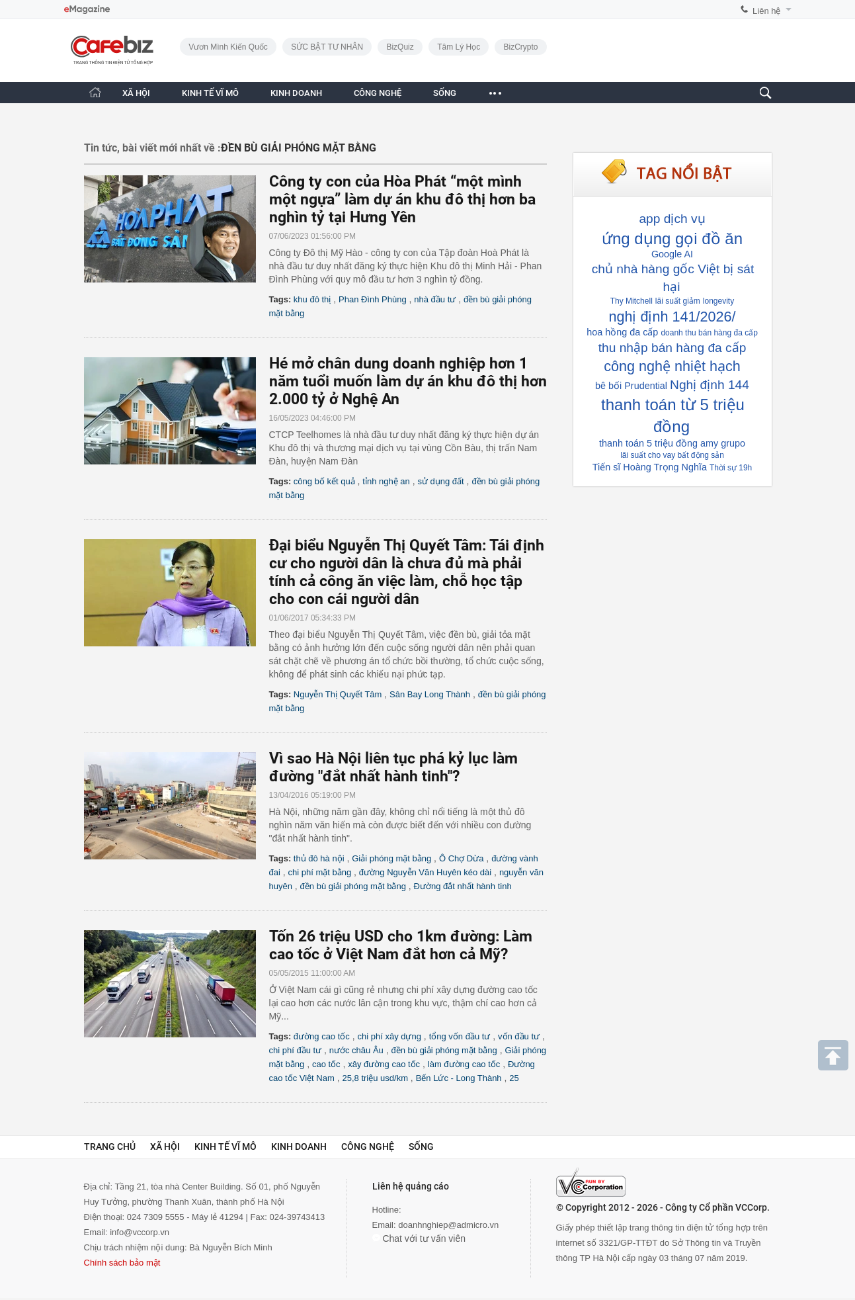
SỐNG (444, 93)
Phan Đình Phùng (373, 299)
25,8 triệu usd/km (375, 1078)
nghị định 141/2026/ (671, 316)
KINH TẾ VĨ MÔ (210, 93)
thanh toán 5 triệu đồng (648, 443)
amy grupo (722, 443)
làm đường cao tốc (464, 1064)
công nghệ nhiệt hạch (672, 366)
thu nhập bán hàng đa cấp (672, 348)
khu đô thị (312, 299)
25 (513, 1078)
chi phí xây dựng (389, 1036)
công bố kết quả (324, 481)
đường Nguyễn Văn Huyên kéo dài (425, 872)
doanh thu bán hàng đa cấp (709, 332)
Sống (421, 1146)
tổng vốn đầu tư (460, 1036)
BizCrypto (520, 47)
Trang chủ (110, 1146)
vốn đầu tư (519, 1036)
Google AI (672, 254)
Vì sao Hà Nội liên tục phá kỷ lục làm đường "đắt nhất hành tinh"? (393, 767)
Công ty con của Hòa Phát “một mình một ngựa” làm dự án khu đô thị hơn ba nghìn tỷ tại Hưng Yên (402, 199)
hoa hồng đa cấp (622, 332)
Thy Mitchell (631, 301)
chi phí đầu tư (295, 1050)
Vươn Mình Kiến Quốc (228, 47)
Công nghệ (367, 1146)
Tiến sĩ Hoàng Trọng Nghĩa (649, 467)
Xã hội (165, 1146)
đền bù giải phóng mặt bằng (353, 886)
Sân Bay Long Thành (429, 694)
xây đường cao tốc (384, 1064)
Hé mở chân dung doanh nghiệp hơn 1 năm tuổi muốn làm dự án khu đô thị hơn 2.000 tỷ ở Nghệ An (408, 381)
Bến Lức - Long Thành (459, 1078)
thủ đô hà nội (319, 858)
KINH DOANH (296, 93)
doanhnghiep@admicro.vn (448, 1225)
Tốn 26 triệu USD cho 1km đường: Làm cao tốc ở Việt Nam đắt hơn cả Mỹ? (400, 945)
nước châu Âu (356, 1050)
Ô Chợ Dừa (461, 858)
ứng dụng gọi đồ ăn (672, 238)
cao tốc (326, 1064)
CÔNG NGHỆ (377, 93)
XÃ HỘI (136, 93)
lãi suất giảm (677, 301)
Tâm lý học (458, 47)
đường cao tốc (322, 1036)
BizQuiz (399, 47)
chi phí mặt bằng (320, 872)
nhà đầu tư (435, 299)
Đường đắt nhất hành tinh (463, 886)
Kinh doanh (299, 1146)
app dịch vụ (672, 219)
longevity (718, 301)
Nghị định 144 (709, 385)
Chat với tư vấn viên (419, 1238)
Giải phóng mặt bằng (391, 858)
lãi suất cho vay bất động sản (672, 455)
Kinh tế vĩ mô (225, 1146)
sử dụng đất (440, 481)
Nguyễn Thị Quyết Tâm (338, 694)
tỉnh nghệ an (385, 481)
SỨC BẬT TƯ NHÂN (327, 47)
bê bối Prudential (631, 385)
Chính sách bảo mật (122, 1263)
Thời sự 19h (731, 467)
